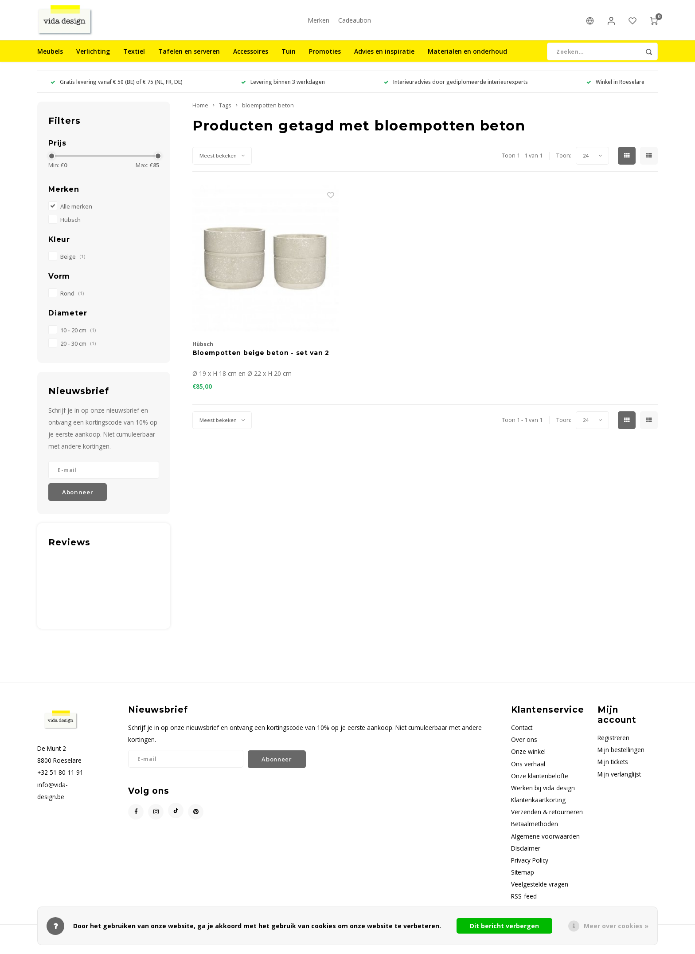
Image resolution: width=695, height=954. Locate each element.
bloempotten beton (268, 114)
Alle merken (76, 215)
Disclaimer (525, 856)
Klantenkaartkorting (538, 808)
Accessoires (250, 59)
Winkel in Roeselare (615, 90)
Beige (72, 265)
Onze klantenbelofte (539, 784)
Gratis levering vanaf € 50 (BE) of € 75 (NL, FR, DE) (117, 90)
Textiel (134, 59)
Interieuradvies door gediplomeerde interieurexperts (456, 90)
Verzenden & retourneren (547, 820)
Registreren (613, 746)
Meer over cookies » (616, 926)
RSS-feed (524, 904)
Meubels (50, 59)
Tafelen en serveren (189, 59)
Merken (318, 24)
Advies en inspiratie (384, 59)
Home (200, 114)
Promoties (325, 59)
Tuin (288, 59)
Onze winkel (528, 760)
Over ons (524, 748)
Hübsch (70, 228)
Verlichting (93, 59)
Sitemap (522, 880)
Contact (521, 736)
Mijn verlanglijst (619, 782)
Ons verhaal (528, 772)
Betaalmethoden (534, 832)
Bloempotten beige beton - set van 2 (261, 361)
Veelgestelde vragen (539, 892)
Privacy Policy (529, 868)
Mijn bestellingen (620, 758)
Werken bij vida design (543, 796)
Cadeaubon (354, 24)
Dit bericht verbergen (504, 926)
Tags (225, 114)
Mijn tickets (612, 770)
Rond (72, 302)
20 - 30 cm (78, 351)
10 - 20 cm (78, 338)
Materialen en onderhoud (467, 59)
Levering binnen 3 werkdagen (283, 90)
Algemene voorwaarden (545, 844)
